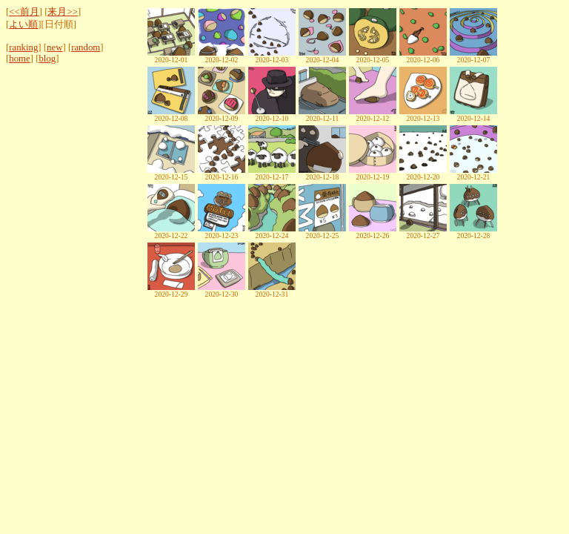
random (85, 47)
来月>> (62, 12)
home (19, 58)
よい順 (23, 24)
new (54, 47)
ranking (23, 47)
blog (47, 58)
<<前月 (24, 12)
